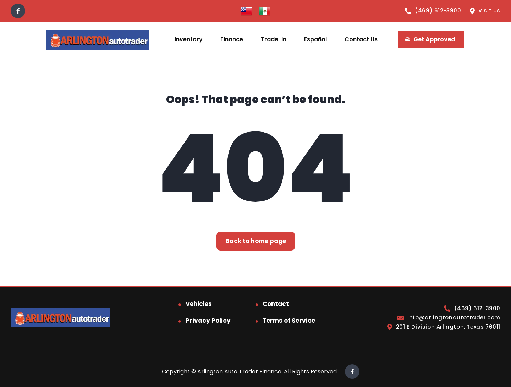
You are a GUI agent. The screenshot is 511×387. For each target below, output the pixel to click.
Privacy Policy (208, 320)
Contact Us (361, 39)
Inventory (189, 39)
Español (315, 39)
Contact (276, 304)
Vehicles (199, 304)
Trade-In (273, 39)
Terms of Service (289, 320)
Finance (231, 39)
